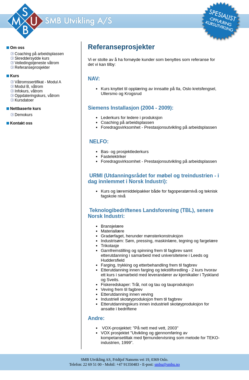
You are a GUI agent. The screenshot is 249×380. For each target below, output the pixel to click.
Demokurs (23, 115)
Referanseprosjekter (32, 67)
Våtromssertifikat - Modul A (38, 82)
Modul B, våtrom (29, 86)
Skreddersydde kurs (32, 58)
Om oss (17, 47)
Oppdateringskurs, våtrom (37, 95)
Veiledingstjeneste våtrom (37, 63)
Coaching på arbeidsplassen (39, 54)
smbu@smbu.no (167, 364)
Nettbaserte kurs (25, 108)
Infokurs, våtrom (28, 91)
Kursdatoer (24, 100)
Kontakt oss (21, 123)
